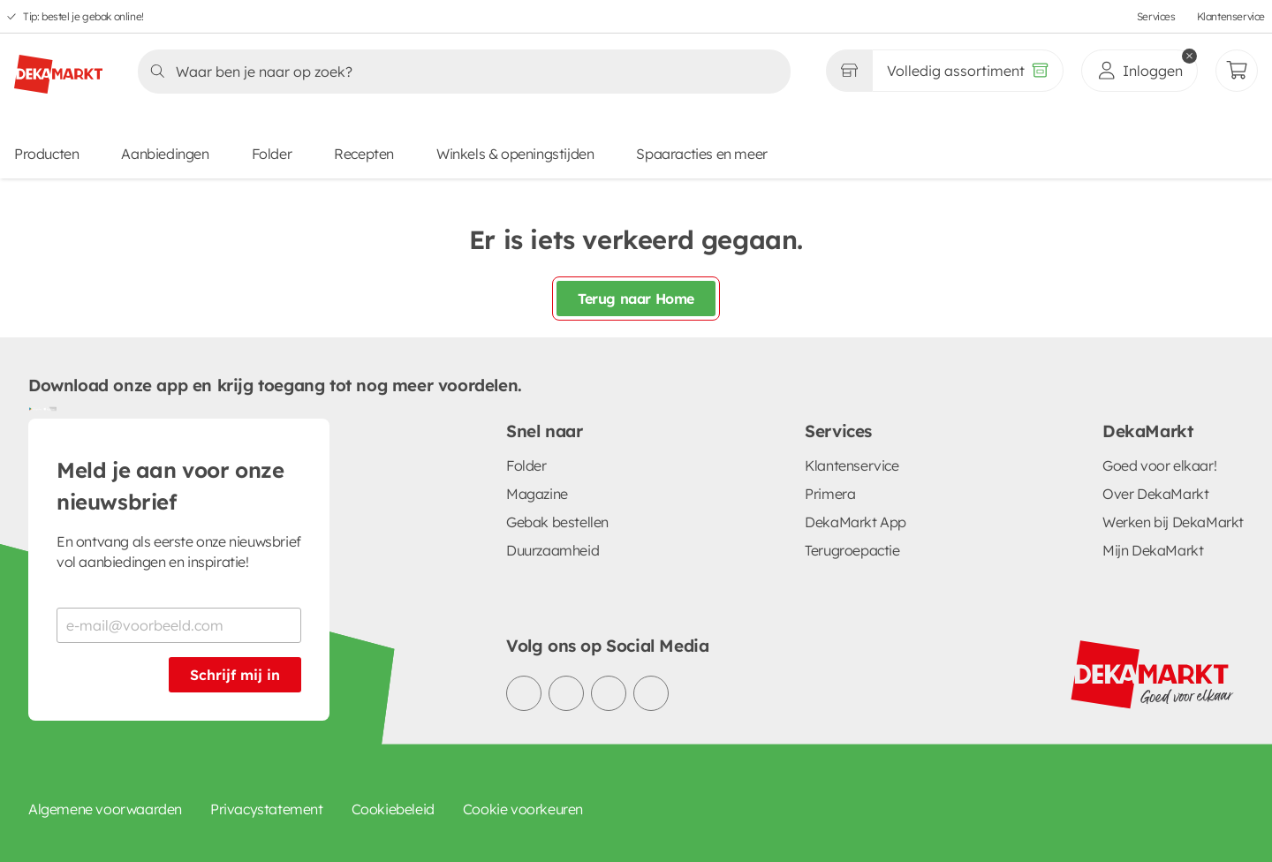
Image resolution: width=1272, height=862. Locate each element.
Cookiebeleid (393, 809)
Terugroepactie (852, 550)
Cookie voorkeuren (523, 809)
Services (1156, 16)
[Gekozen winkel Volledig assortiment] (849, 70)
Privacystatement (266, 809)
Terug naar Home (636, 298)
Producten (46, 154)
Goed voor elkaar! (1159, 465)
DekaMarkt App (855, 522)
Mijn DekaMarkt (1152, 550)
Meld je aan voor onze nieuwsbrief (170, 486)
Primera (830, 494)
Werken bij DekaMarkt (1173, 522)
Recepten (364, 154)
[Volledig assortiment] (968, 70)
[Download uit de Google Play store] (35, 408)
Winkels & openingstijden (515, 154)
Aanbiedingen (164, 154)
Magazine (537, 494)
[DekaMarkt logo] (58, 67)
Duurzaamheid (552, 550)
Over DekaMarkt (1155, 494)
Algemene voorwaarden (105, 809)
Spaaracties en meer (701, 154)
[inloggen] (1139, 70)
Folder (272, 154)
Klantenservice (1231, 16)
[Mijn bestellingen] (1236, 70)
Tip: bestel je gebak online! (83, 16)
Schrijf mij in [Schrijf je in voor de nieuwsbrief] (235, 675)
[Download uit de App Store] (49, 408)
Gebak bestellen (557, 522)
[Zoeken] (459, 71)
